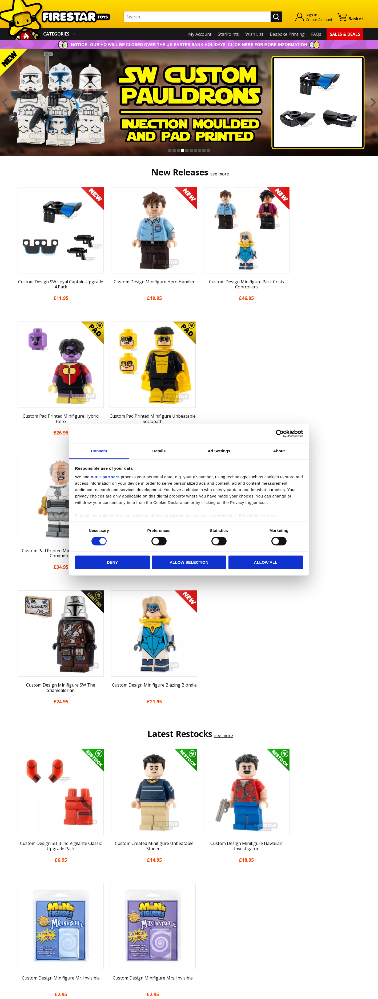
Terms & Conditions (34, 928)
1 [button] (169, 150)
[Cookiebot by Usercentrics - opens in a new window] (279, 433)
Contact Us (113, 882)
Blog (19, 913)
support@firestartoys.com (128, 908)
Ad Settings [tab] (219, 451)
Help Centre (114, 891)
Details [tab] (159, 451)
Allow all (266, 562)
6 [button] (191, 150)
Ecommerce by (343, 993)
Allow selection (189, 562)
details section (261, 515)
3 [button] (178, 150)
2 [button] (174, 150)
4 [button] (182, 150)
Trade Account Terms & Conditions (137, 939)
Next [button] (373, 102)
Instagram (231, 903)
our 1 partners (105, 477)
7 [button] (195, 150)
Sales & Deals (345, 34)
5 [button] (186, 150)
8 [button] (199, 150)
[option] (189, 102)
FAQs (316, 34)
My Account (199, 34)
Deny (112, 562)
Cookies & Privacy (32, 936)
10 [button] (208, 150)
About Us (24, 897)
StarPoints (228, 34)
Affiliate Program (119, 948)
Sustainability (28, 951)
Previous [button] (4, 102)
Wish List (254, 34)
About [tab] (279, 451)
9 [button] (204, 150)
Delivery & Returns (33, 920)
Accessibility (26, 943)
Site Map (23, 959)
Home (21, 882)
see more (219, 174)
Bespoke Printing (287, 34)
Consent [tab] (99, 451)
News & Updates (31, 905)
